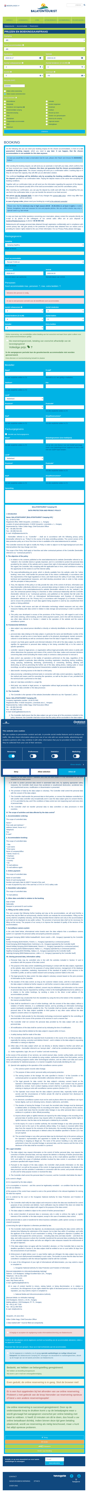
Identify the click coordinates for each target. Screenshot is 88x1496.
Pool (8, 115)
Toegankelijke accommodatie (15, 121)
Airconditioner (11, 101)
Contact (13, 1476)
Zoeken (44, 131)
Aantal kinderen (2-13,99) (58, 63)
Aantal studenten (52, 307)
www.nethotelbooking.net (23, 572)
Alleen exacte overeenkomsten (16, 94)
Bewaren (44, 1446)
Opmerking (9, 488)
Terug (45, 1437)
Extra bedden (51, 324)
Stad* (7, 416)
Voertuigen (50, 72)
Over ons (13, 1486)
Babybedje (10, 104)
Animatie (51, 101)
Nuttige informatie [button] (51, 20)
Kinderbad (52, 107)
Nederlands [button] (11, 6)
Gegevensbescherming (19, 1481)
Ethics (37, 1481)
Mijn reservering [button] (64, 20)
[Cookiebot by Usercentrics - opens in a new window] (75, 722)
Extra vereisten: (10, 98)
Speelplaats (10, 118)
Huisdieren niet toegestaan (16, 107)
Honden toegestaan (54, 104)
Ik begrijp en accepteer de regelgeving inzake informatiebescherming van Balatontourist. (41, 1333)
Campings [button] (9, 20)
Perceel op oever (54, 113)
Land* (7, 395)
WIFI (8, 124)
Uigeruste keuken (54, 121)
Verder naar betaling (44, 1451)
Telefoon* (8, 383)
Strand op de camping (55, 118)
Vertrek (49, 54)
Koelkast (51, 110)
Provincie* (9, 403)
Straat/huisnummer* (53, 416)
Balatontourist (9, 26)
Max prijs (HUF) (9, 80)
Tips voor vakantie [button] (78, 20)
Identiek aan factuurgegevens (18, 434)
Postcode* (50, 403)
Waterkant (10, 127)
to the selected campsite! (58, 201)
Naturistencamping (12, 113)
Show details (75, 764)
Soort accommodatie (14, 45)
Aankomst (8, 54)
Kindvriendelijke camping (14, 110)
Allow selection (44, 772)
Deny (16, 772)
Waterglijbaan (53, 124)
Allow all (71, 772)
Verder (44, 1442)
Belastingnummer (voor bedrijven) (59, 438)
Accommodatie (22, 26)
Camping (8, 36)
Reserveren (34, 26)
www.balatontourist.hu (63, 541)
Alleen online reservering (14, 91)
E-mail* (48, 370)
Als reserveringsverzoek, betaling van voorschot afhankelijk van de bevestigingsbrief (40, 344)
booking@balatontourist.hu (15, 221)
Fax (47, 383)
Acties (37, 20)
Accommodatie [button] (23, 20)
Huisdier (8, 72)
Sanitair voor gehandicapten (57, 115)
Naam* (7, 370)
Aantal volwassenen (13, 63)
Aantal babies (51, 316)
